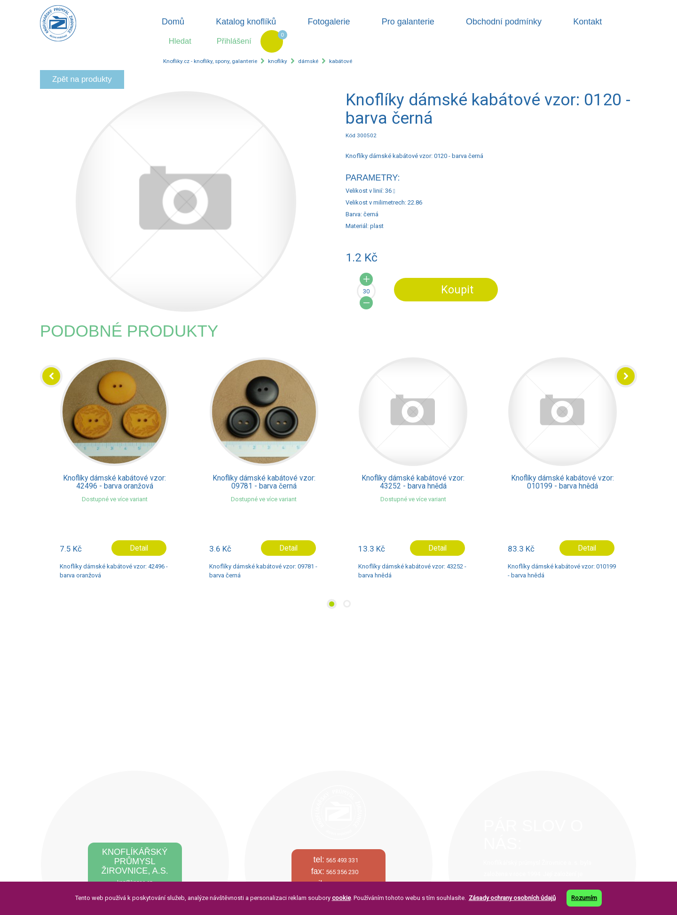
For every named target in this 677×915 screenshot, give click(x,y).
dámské (308, 61)
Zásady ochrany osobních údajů (512, 897)
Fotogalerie (329, 21)
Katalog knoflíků (246, 21)
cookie (341, 897)
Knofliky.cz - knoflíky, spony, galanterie (210, 61)
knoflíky (277, 61)
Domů (173, 21)
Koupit (457, 289)
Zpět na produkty (82, 79)
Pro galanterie (408, 21)
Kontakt (587, 21)
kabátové (340, 61)
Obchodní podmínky (504, 21)
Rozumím (584, 897)
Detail (139, 548)
